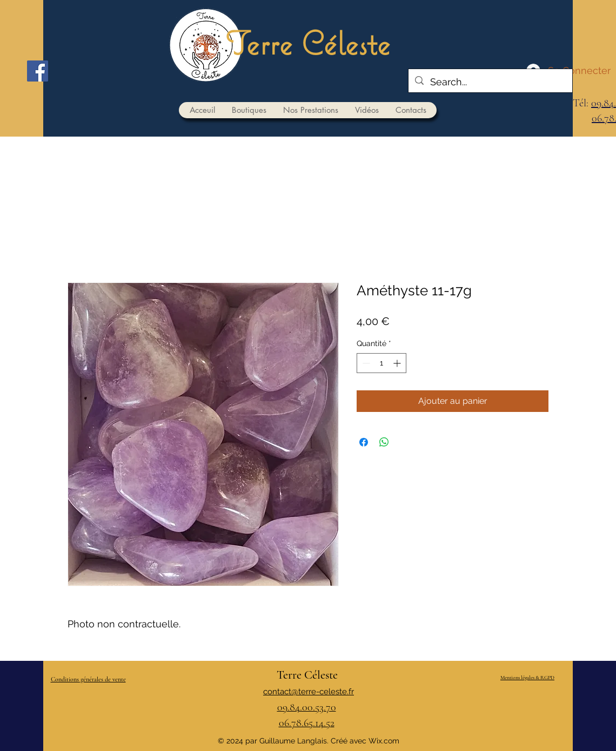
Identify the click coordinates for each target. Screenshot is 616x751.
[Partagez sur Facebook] (363, 442)
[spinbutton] (381, 363)
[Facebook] (37, 71)
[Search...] (490, 82)
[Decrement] (365, 363)
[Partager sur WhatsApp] (384, 442)
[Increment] (398, 363)
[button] (248, 110)
